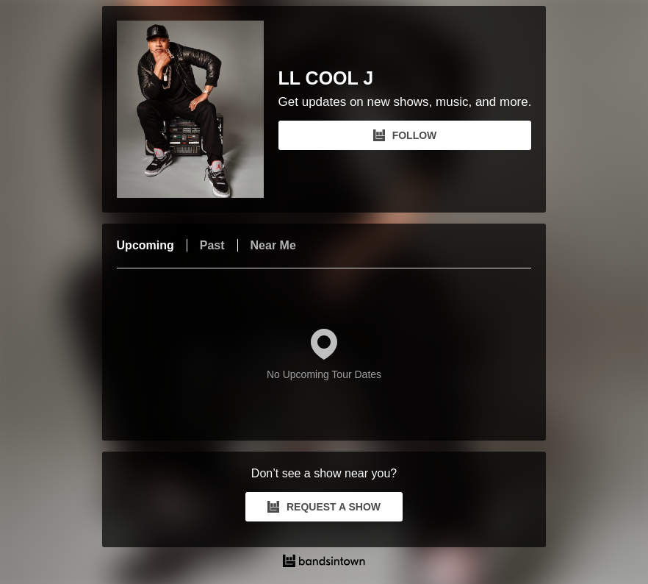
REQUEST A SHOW (324, 507)
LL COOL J (326, 78)
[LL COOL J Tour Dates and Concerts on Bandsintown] (324, 562)
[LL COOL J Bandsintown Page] (197, 109)
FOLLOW (405, 135)
